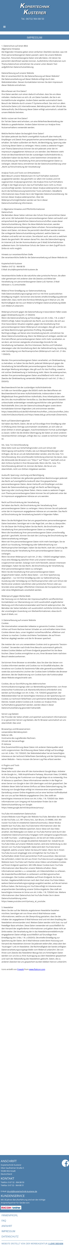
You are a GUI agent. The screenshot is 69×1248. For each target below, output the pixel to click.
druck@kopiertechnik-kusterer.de (22, 1191)
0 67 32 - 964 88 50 (16, 1182)
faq (4, 1220)
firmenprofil (10, 1215)
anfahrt (7, 1226)
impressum (8, 1231)
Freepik (20, 969)
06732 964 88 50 (35, 18)
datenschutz (10, 1236)
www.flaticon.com (37, 969)
